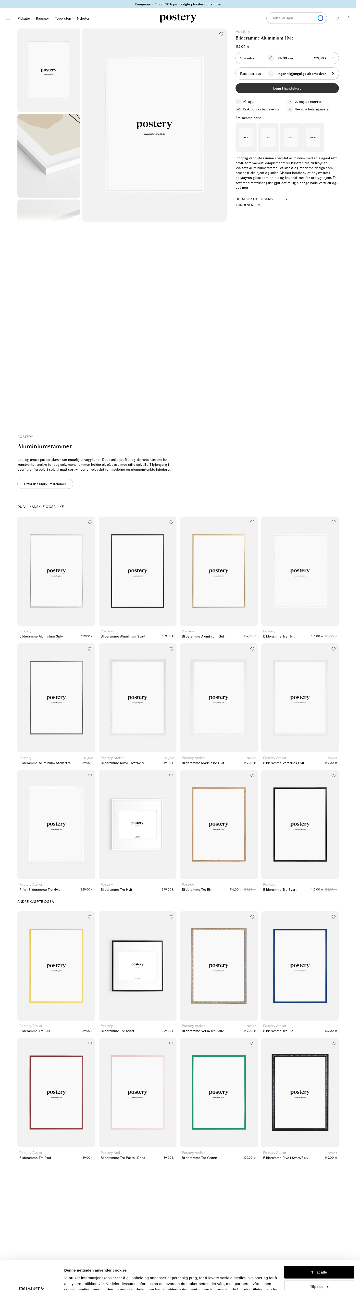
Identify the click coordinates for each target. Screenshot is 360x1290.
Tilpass (319, 1258)
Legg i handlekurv (287, 88)
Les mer (242, 187)
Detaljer (71, 1280)
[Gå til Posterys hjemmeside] (178, 18)
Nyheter (83, 18)
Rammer (42, 18)
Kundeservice (248, 205)
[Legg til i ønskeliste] (221, 33)
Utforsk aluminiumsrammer (45, 484)
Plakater (24, 18)
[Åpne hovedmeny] (8, 18)
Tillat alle (319, 1243)
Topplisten (63, 18)
